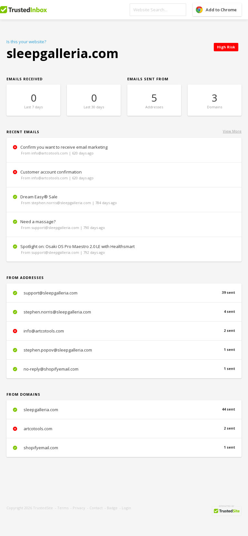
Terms (62, 507)
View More (232, 131)
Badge (112, 507)
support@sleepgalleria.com (124, 293)
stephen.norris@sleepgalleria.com (124, 312)
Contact (96, 507)
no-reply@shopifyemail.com (124, 369)
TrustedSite (43, 507)
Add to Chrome (221, 10)
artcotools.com (124, 429)
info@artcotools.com (124, 331)
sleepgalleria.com (124, 409)
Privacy (79, 507)
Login (126, 507)
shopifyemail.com (124, 448)
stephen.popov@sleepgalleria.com (124, 350)
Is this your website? (26, 42)
